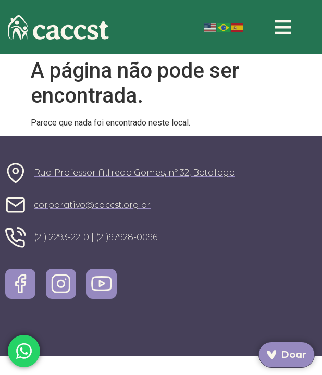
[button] (283, 27)
